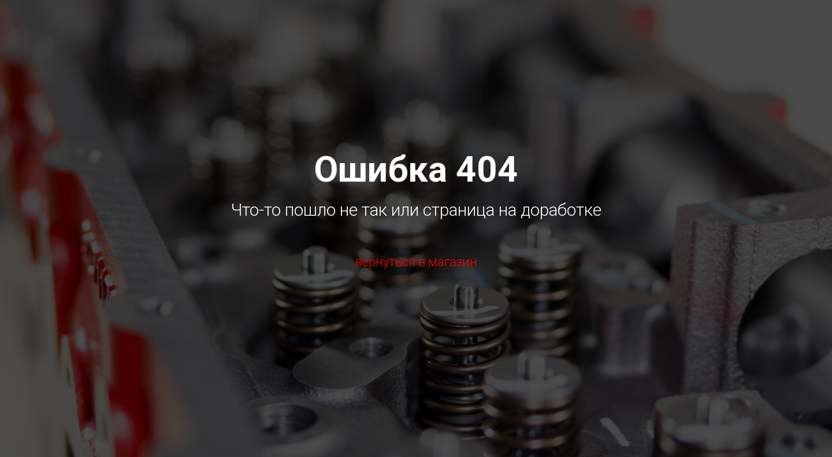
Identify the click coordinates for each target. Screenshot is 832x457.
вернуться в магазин (416, 262)
